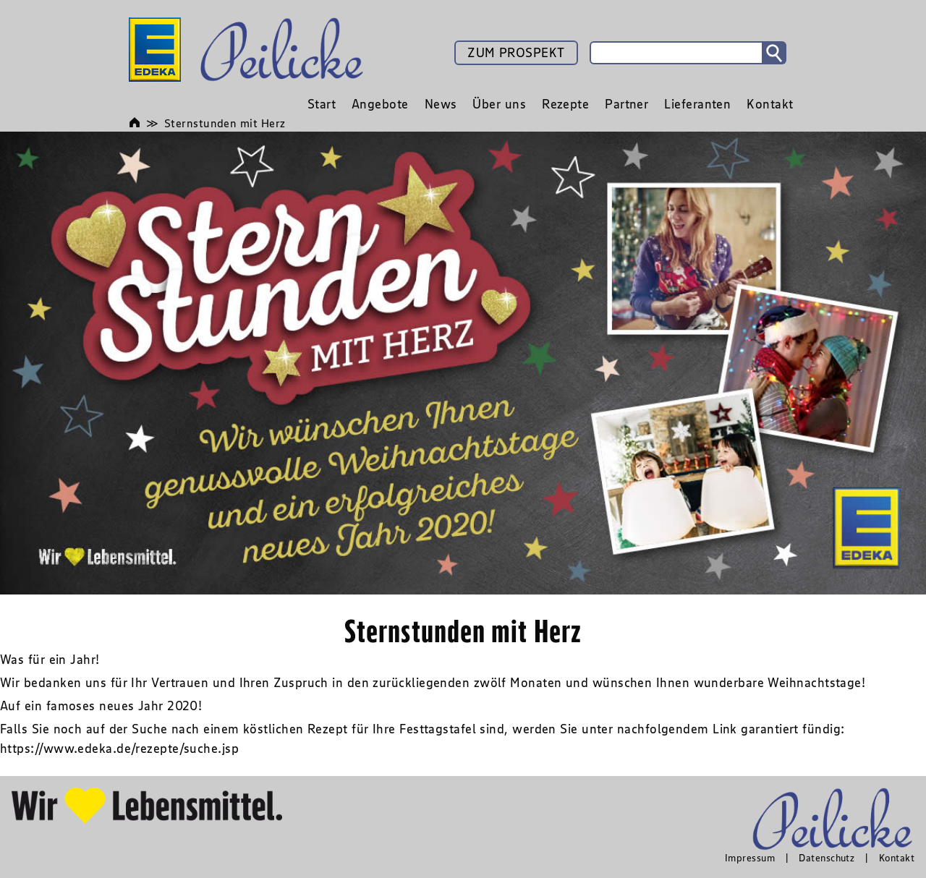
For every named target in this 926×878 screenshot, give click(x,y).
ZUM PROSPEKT (515, 53)
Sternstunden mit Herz (224, 123)
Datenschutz (826, 857)
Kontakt (896, 857)
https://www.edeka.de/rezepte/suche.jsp (119, 748)
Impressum (750, 857)
